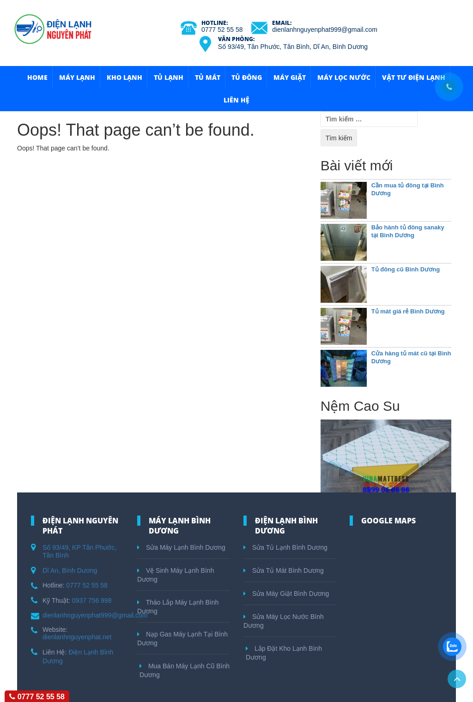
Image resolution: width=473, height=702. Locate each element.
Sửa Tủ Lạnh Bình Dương (285, 547)
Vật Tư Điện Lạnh (413, 77)
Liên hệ (236, 100)
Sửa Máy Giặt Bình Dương (286, 593)
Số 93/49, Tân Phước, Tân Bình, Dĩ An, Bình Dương (293, 46)
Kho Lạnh (124, 77)
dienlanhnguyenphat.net (76, 637)
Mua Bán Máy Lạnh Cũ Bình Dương (184, 670)
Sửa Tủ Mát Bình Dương (283, 570)
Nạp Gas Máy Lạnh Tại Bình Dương (182, 638)
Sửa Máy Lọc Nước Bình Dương (283, 621)
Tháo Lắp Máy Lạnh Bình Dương (177, 607)
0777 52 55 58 (222, 29)
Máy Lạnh (77, 77)
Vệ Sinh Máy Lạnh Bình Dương (175, 575)
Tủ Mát (207, 77)
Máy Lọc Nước (343, 77)
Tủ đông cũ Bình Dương (405, 269)
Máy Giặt (289, 77)
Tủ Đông (246, 77)
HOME (37, 77)
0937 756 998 (92, 600)
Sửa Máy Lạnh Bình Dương (181, 547)
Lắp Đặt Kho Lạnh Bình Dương (284, 653)
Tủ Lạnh (168, 77)
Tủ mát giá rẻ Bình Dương (408, 311)
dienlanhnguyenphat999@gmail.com (324, 29)
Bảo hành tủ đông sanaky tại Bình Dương (407, 231)
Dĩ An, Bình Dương (69, 570)
